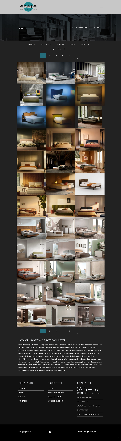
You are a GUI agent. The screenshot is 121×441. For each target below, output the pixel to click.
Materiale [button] (46, 44)
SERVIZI (21, 392)
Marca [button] (31, 44)
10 (77, 58)
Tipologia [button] (86, 44)
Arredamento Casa (85, 27)
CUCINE (50, 388)
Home (73, 27)
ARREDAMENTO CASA (56, 392)
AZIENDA (21, 388)
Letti (99, 27)
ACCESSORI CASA (54, 397)
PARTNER (21, 397)
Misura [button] (60, 44)
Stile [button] (72, 44)
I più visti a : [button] (60, 49)
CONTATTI (22, 401)
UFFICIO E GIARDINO (55, 401)
